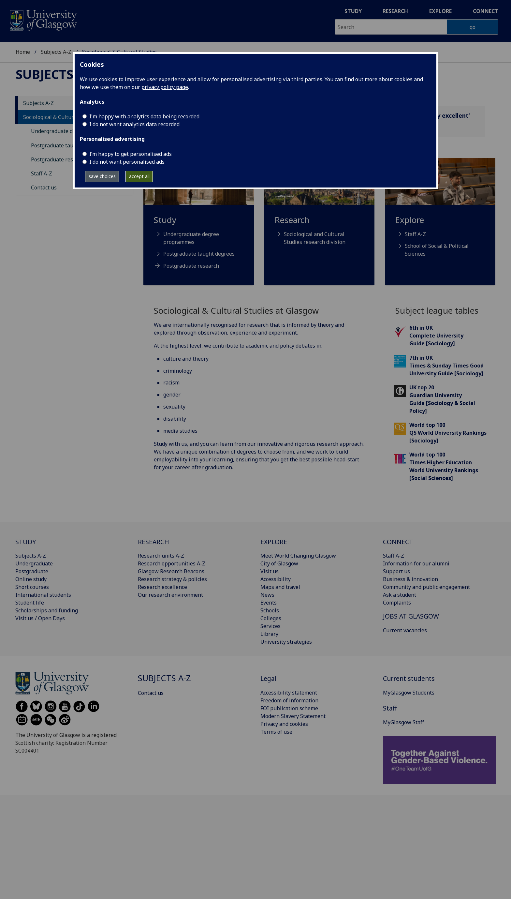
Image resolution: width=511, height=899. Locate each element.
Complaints (397, 602)
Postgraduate (31, 571)
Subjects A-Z (56, 51)
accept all (139, 176)
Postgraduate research (59, 159)
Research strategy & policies (172, 579)
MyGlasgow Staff (403, 722)
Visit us (269, 571)
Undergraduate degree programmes (191, 238)
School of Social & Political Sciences (437, 249)
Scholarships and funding (46, 610)
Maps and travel (280, 587)
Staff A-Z (41, 173)
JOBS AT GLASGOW (411, 616)
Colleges (270, 618)
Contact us (44, 187)
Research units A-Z (161, 555)
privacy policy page (164, 87)
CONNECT (398, 541)
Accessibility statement (288, 692)
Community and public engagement (426, 587)
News (267, 594)
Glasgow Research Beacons (171, 571)
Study (353, 11)
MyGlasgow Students (408, 692)
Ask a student (399, 594)
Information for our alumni (416, 563)
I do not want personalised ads (127, 161)
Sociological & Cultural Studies (60, 117)
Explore (440, 11)
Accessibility (275, 579)
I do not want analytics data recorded (134, 124)
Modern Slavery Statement (293, 716)
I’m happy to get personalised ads (130, 153)
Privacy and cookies (284, 723)
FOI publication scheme (289, 708)
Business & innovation (410, 579)
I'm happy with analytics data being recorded (144, 116)
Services (270, 626)
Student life (29, 602)
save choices (102, 176)
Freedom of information (289, 700)
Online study (31, 579)
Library (269, 633)
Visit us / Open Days (40, 618)
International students (43, 594)
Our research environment (170, 594)
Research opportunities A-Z (171, 563)
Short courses (32, 587)
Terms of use (276, 731)
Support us (396, 571)
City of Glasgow (279, 563)
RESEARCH (153, 541)
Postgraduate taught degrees (66, 145)
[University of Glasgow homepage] (43, 19)
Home (23, 51)
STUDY (25, 541)
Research (395, 11)
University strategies (286, 641)
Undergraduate (34, 563)
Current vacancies (405, 630)
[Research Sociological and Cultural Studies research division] (319, 210)
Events (268, 602)
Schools (269, 610)
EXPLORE (273, 541)
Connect (485, 11)
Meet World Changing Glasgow (298, 555)
